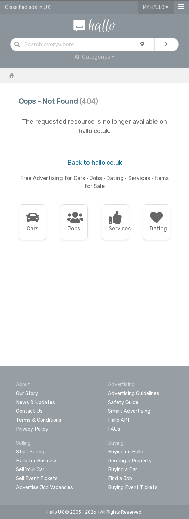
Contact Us (29, 411)
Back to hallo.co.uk (94, 162)
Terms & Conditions (39, 420)
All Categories (94, 57)
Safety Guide (123, 402)
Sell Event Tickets (37, 478)
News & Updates (35, 402)
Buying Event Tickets (133, 487)
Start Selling (30, 452)
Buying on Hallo (125, 452)
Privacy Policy (32, 429)
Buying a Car (122, 469)
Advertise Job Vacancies (44, 487)
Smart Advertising (129, 411)
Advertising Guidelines (133, 393)
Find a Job (120, 478)
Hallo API (118, 420)
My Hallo (155, 7)
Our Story (27, 393)
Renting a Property (130, 461)
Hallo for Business (37, 461)
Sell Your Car (30, 469)
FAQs (114, 429)
